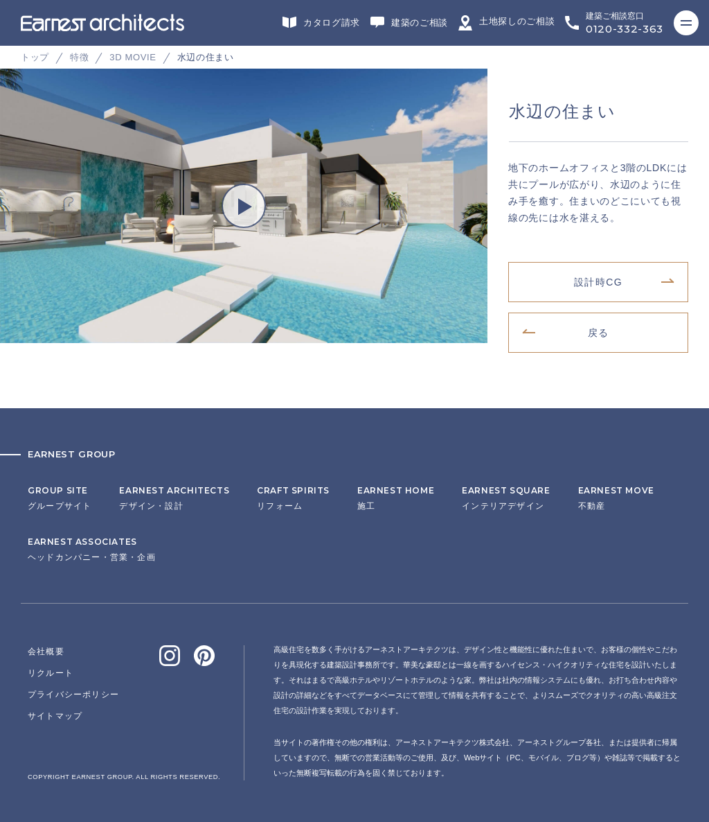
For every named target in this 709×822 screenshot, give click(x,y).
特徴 (79, 57)
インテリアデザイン (506, 498)
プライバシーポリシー (73, 694)
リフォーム (293, 498)
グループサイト (59, 498)
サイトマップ (55, 716)
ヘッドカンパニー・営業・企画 (92, 549)
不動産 (616, 498)
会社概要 (46, 651)
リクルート (50, 673)
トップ (35, 57)
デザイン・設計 (174, 498)
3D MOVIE (132, 57)
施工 (395, 498)
